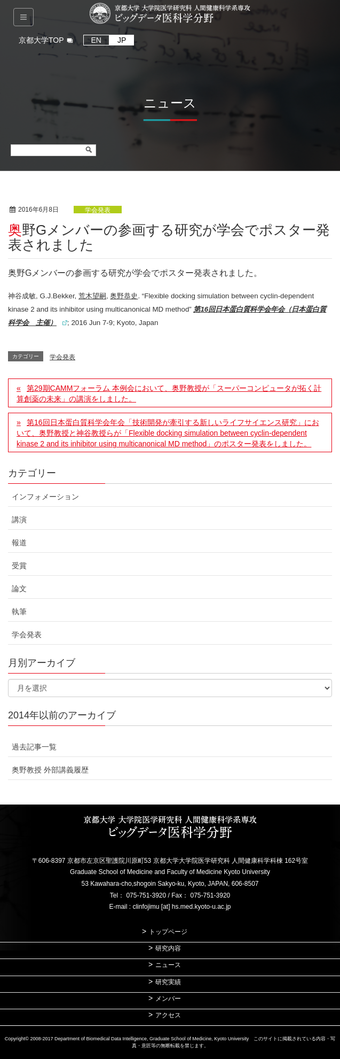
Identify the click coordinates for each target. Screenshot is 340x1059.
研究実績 (168, 982)
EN (96, 40)
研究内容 (168, 948)
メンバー (168, 998)
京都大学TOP (41, 40)
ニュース (168, 965)
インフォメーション (45, 496)
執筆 (19, 611)
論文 (19, 588)
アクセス (168, 1015)
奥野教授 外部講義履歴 (50, 770)
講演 (19, 519)
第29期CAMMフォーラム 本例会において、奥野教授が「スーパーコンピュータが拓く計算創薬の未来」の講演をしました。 (169, 393)
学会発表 (97, 210)
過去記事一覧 (34, 747)
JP (121, 40)
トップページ (168, 932)
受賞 (19, 565)
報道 (19, 542)
